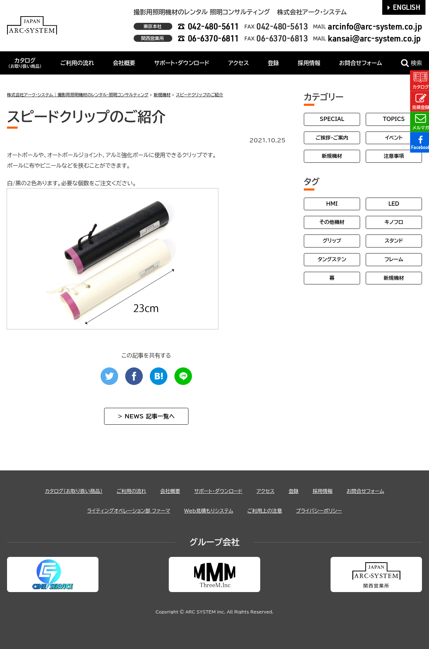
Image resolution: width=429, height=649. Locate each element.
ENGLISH (404, 7)
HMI (332, 203)
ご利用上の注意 (270, 510)
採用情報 (309, 63)
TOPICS (394, 119)
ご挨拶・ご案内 (332, 137)
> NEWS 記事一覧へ (146, 416)
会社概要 (124, 63)
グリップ (332, 240)
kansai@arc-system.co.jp (374, 38)
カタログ (24, 63)
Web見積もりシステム (209, 510)
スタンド (394, 240)
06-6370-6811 (213, 38)
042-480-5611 (213, 26)
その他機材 (331, 222)
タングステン (332, 259)
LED (393, 203)
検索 (411, 63)
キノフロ (393, 222)
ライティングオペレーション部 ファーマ (120, 510)
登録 (273, 63)
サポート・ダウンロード (181, 63)
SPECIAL (332, 119)
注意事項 (394, 156)
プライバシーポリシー (330, 510)
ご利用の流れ (77, 63)
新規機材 (332, 156)
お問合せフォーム (360, 63)
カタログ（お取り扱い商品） (61, 491)
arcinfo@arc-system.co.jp (375, 26)
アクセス (238, 63)
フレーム (393, 259)
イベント (394, 137)
